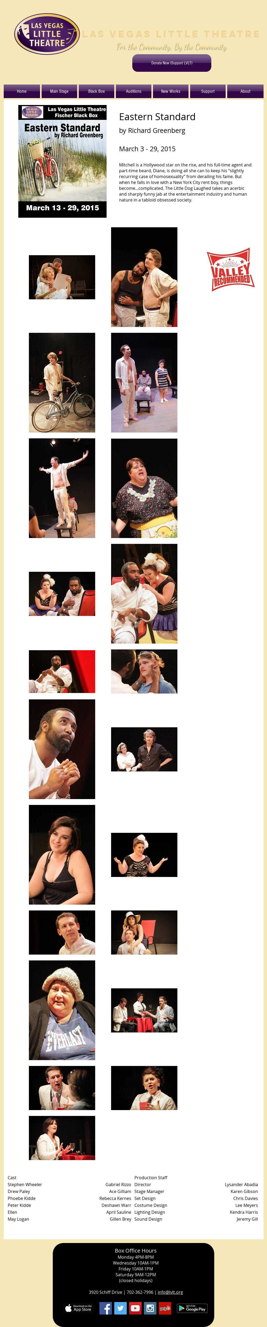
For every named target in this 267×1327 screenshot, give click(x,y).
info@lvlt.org (170, 1292)
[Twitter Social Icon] (120, 1308)
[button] (59, 91)
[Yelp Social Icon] (165, 1308)
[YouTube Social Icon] (135, 1308)
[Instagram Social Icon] (150, 1308)
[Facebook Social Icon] (105, 1308)
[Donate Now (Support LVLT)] (171, 63)
